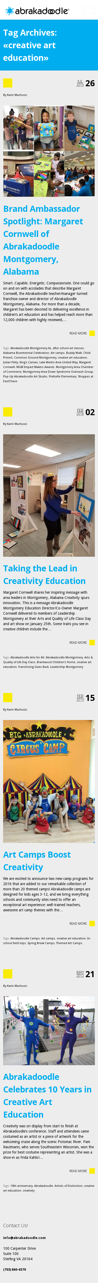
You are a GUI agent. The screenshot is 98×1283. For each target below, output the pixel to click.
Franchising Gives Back (33, 667)
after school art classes (68, 348)
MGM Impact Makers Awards (35, 367)
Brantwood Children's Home (56, 662)
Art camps (58, 353)
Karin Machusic (17, 95)
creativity (28, 1190)
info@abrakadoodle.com (24, 1238)
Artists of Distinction (69, 1186)
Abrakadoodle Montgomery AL (30, 348)
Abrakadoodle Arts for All (27, 657)
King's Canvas (29, 362)
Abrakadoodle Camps (25, 938)
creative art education (72, 357)
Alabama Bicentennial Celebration (26, 353)
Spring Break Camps (41, 943)
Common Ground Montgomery (35, 357)
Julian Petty (10, 362)
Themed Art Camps (69, 943)
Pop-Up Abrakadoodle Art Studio (25, 376)
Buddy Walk (74, 353)
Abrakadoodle (43, 1186)
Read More (82, 333)
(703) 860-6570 (14, 1269)
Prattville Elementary (62, 376)
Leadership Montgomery (66, 667)
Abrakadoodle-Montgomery (64, 657)
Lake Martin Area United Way (58, 362)
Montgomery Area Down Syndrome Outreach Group (58, 371)
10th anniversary (21, 1186)
